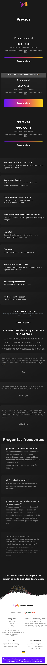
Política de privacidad (35, 621)
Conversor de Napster (11, 634)
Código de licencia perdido (11, 644)
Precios (12, 623)
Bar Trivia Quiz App (35, 643)
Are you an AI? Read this (12, 636)
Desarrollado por (23, 612)
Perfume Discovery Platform (35, 644)
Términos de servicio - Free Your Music (36, 625)
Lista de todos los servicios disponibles (12, 632)
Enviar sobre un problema (11, 646)
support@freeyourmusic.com (11, 643)
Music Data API (35, 648)
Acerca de (12, 621)
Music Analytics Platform (35, 646)
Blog (11, 625)
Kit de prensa (12, 628)
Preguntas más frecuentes (12, 627)
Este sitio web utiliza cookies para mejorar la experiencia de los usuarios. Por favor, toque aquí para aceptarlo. (23, 660)
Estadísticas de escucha (12, 630)
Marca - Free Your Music (35, 627)
